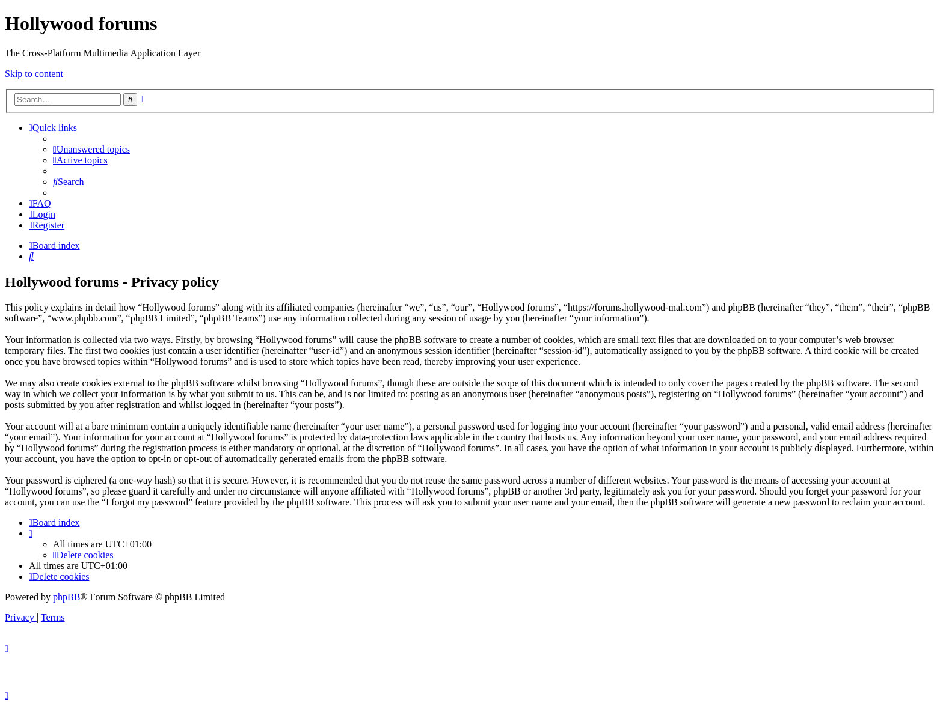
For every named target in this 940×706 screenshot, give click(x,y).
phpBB (66, 597)
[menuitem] (91, 149)
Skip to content (34, 73)
